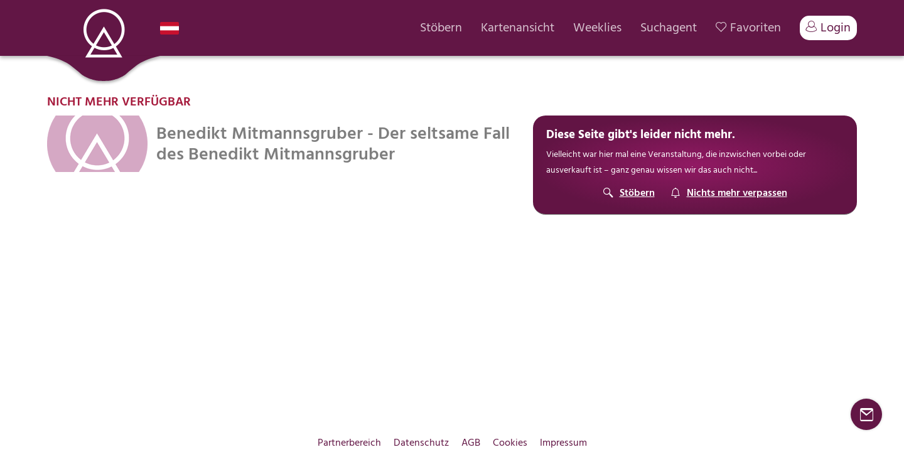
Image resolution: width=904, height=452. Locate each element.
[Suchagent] (728, 193)
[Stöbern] (629, 193)
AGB (470, 442)
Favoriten (748, 28)
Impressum (563, 442)
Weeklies (597, 28)
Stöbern (441, 28)
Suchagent (668, 28)
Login (828, 28)
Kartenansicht (517, 28)
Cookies (510, 442)
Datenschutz (421, 442)
